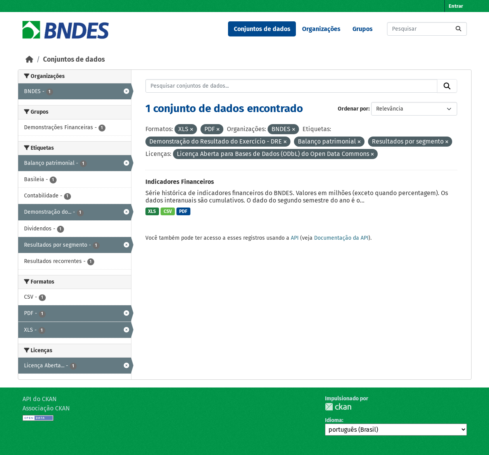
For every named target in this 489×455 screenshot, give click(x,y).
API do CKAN (39, 399)
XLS (152, 211)
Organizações (321, 29)
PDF (183, 211)
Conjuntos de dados (262, 29)
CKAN (338, 407)
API (295, 238)
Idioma (333, 420)
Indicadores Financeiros (179, 181)
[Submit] (458, 29)
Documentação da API (341, 238)
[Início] (29, 59)
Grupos (362, 29)
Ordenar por (353, 109)
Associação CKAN (46, 408)
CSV (168, 211)
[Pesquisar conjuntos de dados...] (427, 29)
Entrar (456, 6)
